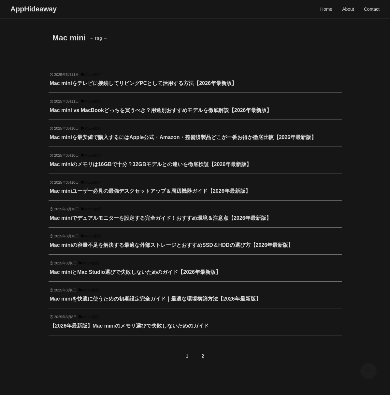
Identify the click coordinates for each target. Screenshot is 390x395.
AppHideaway (33, 9)
